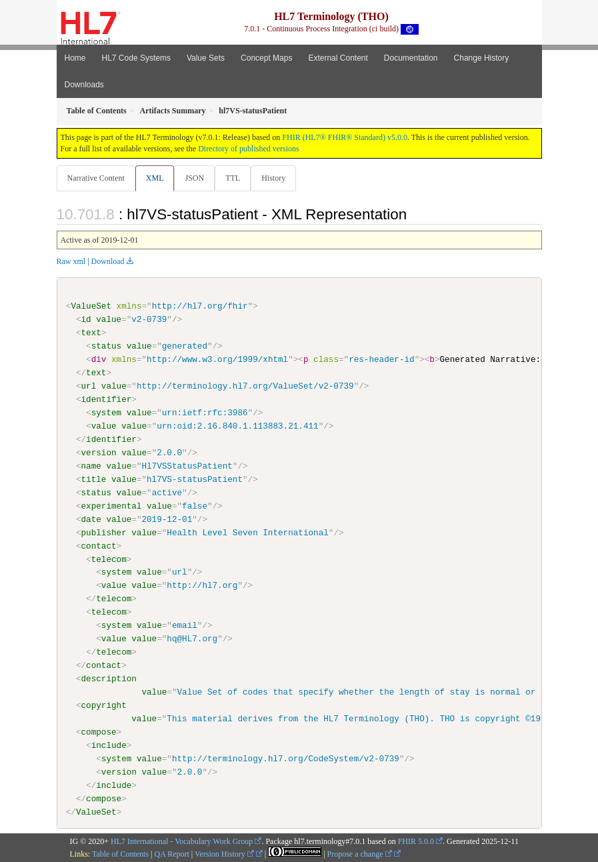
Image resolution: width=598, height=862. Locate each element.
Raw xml (71, 261)
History (273, 178)
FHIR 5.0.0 (416, 840)
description (109, 679)
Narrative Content (96, 178)
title (94, 479)
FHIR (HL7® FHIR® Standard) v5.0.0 (344, 137)
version (99, 453)
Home (75, 58)
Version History (224, 854)
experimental (111, 505)
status (106, 346)
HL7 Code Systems (136, 58)
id (86, 319)
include (109, 745)
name (91, 466)
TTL (232, 178)
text (91, 333)
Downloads (84, 84)
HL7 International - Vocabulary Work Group (182, 840)
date (91, 519)
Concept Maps (266, 58)
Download (108, 261)
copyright (104, 705)
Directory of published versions (248, 148)
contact (99, 545)
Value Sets (206, 58)
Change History (481, 58)
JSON (194, 178)
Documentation (411, 58)
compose (99, 731)
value (108, 319)
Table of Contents (120, 854)
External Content (337, 58)
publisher (104, 532)
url (89, 386)
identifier (106, 399)
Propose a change (359, 854)
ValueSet (91, 306)
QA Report (172, 854)
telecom (109, 559)
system (106, 413)
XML (155, 178)
